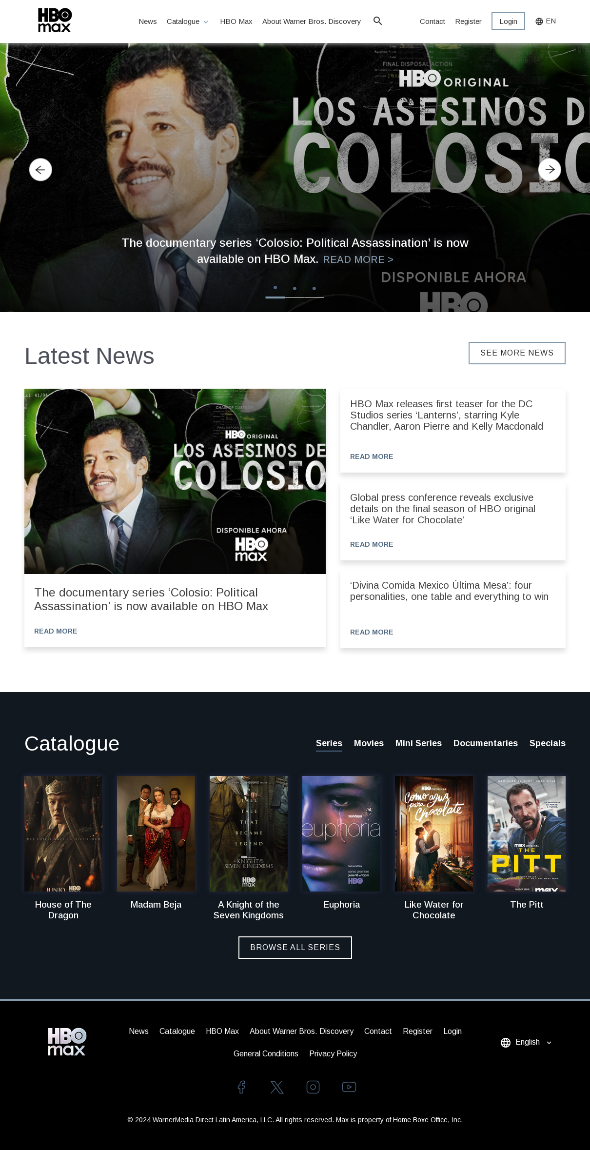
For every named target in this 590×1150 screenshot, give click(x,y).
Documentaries (485, 743)
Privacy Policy (333, 1054)
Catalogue (188, 21)
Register (468, 21)
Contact (432, 21)
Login (508, 21)
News (147, 21)
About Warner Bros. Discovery (312, 21)
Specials (548, 743)
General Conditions (266, 1054)
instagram (313, 1087)
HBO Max (236, 21)
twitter (277, 1087)
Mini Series (418, 743)
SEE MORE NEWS (517, 353)
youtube (349, 1087)
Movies (369, 743)
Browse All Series (295, 947)
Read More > (358, 259)
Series (329, 743)
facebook (241, 1087)
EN (545, 21)
